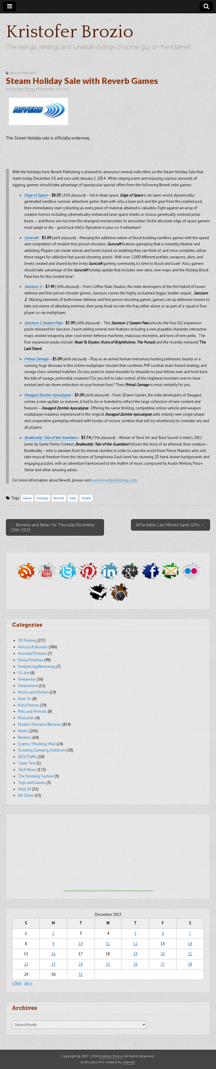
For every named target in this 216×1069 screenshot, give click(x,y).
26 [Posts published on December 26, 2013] (135, 964)
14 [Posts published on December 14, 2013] (190, 943)
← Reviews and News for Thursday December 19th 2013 (53, 527)
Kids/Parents (28, 705)
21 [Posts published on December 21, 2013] (190, 953)
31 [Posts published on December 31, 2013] (81, 974)
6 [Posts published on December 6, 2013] (163, 933)
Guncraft (31, 237)
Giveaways (27, 679)
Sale (72, 498)
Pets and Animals (32, 711)
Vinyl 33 (24, 789)
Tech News (27, 769)
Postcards (26, 717)
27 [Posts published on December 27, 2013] (163, 964)
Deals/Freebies (23, 73)
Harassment (28, 685)
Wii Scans (26, 795)
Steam (86, 498)
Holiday (42, 498)
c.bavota (128, 1062)
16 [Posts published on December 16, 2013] (53, 953)
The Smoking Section (36, 776)
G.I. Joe (23, 672)
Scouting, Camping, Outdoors (42, 750)
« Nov (17, 983)
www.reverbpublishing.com (114, 480)
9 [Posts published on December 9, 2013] (53, 943)
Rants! (23, 730)
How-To (24, 698)
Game (27, 498)
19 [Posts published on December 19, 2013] (135, 953)
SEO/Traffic (27, 756)
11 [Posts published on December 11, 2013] (108, 943)
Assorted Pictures (32, 653)
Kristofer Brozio (69, 32)
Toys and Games (32, 782)
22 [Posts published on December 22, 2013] (26, 964)
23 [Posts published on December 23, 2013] (53, 964)
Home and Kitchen (33, 692)
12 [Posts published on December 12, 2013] (135, 943)
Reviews (24, 737)
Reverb (58, 498)
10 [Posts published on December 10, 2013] (81, 943)
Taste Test (27, 763)
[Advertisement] (108, 854)
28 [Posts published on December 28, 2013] (190, 964)
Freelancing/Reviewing (36, 666)
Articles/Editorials (33, 647)
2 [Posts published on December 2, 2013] (53, 933)
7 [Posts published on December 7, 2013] (190, 933)
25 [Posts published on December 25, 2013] (108, 964)
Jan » (28, 983)
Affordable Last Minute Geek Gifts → (170, 525)
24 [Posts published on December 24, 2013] (81, 964)
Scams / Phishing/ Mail (37, 743)
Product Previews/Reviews (39, 724)
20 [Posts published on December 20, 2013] (163, 953)
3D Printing (27, 640)
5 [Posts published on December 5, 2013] (135, 933)
